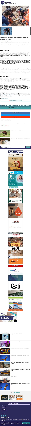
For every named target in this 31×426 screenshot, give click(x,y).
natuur (5, 98)
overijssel (2, 98)
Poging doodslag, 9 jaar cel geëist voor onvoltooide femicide (20, 355)
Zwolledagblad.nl (8, 2)
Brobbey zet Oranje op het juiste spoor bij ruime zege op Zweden (20, 348)
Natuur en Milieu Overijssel (4, 94)
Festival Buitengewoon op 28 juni (16, 341)
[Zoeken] (28, 147)
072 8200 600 (4, 409)
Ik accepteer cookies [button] (25, 423)
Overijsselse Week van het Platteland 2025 (17, 130)
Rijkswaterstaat (11, 94)
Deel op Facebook (15, 112)
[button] (0, 31)
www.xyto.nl (4, 411)
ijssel (7, 98)
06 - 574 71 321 (19, 108)
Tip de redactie (15, 117)
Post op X (15, 114)
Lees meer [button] (3, 424)
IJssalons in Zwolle (13, 376)
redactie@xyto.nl (4, 410)
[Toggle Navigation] (28, 3)
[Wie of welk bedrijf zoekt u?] (13, 147)
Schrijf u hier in (10, 96)
